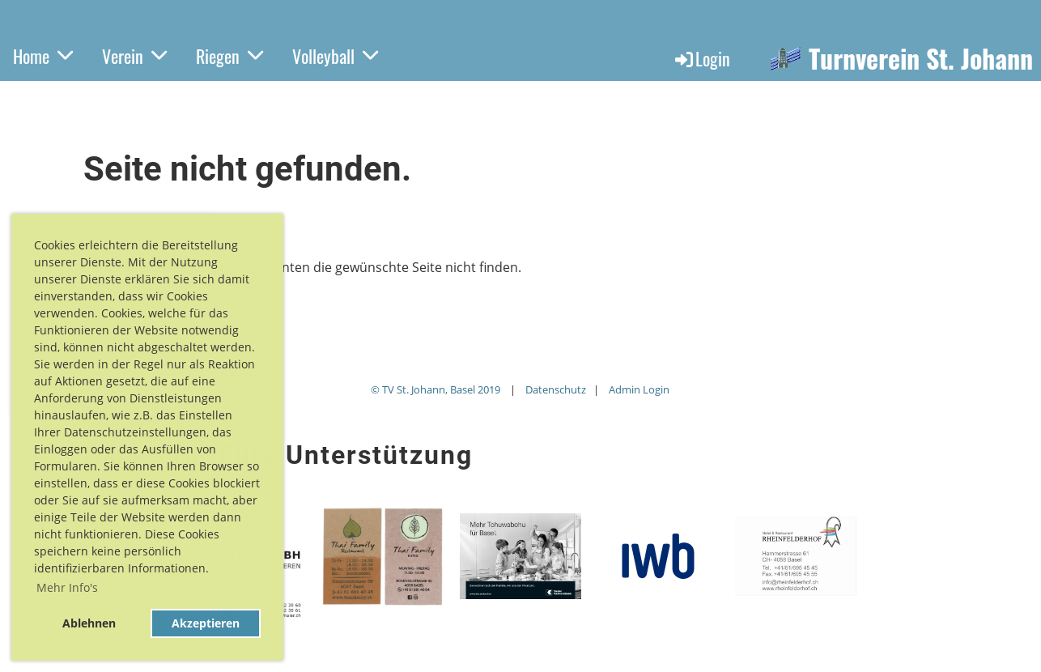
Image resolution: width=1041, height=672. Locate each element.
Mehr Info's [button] (67, 587)
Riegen (229, 56)
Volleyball (335, 56)
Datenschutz (555, 389)
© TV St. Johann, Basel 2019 (435, 389)
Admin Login (639, 389)
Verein (134, 56)
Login (701, 58)
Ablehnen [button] (89, 623)
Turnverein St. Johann (921, 58)
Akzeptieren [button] (206, 623)
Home (43, 56)
